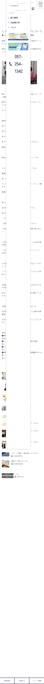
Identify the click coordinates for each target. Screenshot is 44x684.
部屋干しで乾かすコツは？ (19, 461)
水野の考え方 (20, 477)
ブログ (17, 474)
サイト (4, 546)
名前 (4, 524)
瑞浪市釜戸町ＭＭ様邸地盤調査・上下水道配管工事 (30, 583)
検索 (35, 609)
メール (5, 535)
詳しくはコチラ (7, 344)
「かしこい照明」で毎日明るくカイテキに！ (25, 453)
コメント (6, 497)
